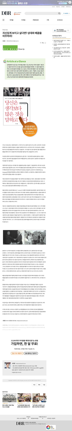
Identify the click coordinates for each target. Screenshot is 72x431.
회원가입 (58, 6)
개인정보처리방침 (34, 418)
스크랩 (45, 43)
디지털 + (23, 20)
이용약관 (24, 418)
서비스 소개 (19, 418)
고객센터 (63, 6)
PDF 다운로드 (43, 43)
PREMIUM (36, 20)
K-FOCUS (60, 20)
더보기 (40, 43)
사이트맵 (49, 418)
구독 (48, 20)
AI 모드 (66, 13)
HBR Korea (68, 6)
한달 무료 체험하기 (17, 353)
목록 (39, 385)
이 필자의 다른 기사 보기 (16, 372)
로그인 (53, 6)
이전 (34, 385)
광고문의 (53, 418)
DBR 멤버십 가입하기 (31, 353)
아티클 (11, 20)
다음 (44, 385)
